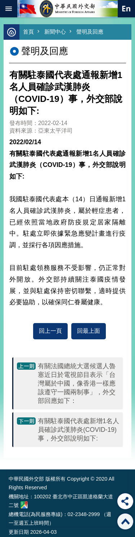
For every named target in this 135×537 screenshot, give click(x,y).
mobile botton (8, 8)
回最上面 (88, 331)
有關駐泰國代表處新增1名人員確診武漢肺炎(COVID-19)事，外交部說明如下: (78, 429)
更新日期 (19, 532)
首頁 (28, 32)
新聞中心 (55, 32)
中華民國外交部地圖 (24, 504)
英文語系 (126, 8)
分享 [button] (125, 501)
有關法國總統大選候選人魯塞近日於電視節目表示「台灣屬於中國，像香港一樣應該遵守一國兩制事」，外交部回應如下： (77, 383)
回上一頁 (50, 331)
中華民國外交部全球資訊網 (68, 8)
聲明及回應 (89, 32)
